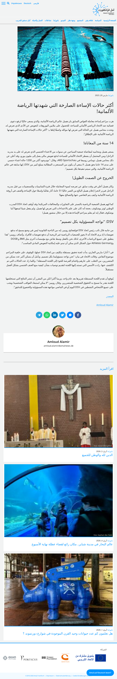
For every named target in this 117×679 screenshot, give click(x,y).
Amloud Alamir (104, 305)
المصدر (109, 296)
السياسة (98, 20)
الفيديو (63, 20)
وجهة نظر (71, 20)
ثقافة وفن (89, 20)
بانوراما (56, 20)
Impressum (50, 676)
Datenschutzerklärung (63, 676)
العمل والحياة (37, 20)
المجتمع (80, 20)
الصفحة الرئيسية (109, 20)
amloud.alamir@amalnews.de (58, 345)
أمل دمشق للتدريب (23, 20)
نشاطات (48, 20)
